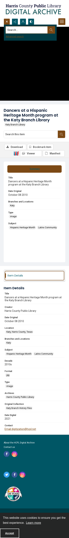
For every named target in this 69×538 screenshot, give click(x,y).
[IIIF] (16, 153)
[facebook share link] (7, 454)
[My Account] (23, 22)
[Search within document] (61, 134)
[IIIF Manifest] (54, 153)
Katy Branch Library (15, 124)
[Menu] (61, 21)
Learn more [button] (33, 522)
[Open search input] (7, 22)
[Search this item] (31, 134)
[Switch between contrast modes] (31, 22)
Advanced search (15, 36)
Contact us (9, 447)
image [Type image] (13, 216)
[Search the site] (28, 29)
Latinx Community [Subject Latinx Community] (47, 227)
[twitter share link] (7, 475)
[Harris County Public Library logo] (13, 494)
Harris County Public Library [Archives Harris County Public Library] (20, 397)
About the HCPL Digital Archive (19, 442)
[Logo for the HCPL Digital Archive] (33, 9)
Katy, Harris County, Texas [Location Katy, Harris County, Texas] (19, 332)
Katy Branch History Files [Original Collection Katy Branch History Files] (19, 408)
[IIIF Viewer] (31, 153)
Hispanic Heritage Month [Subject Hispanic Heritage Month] (22, 227)
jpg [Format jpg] (7, 375)
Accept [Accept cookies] (9, 533)
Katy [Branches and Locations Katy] (12, 205)
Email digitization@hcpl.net (20, 429)
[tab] (34, 168)
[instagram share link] (14, 454)
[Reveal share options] (15, 22)
